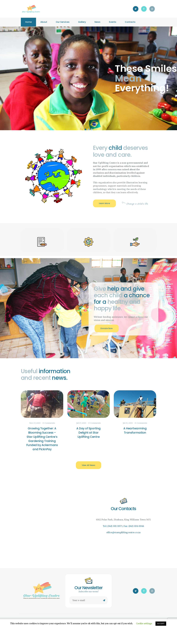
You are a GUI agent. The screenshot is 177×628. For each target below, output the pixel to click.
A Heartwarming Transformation (135, 430)
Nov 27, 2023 (34, 423)
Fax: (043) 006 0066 (134, 526)
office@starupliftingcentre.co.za (123, 532)
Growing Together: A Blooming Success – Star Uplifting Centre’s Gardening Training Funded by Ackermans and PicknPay (42, 438)
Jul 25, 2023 (128, 423)
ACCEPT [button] (161, 623)
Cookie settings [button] (144, 623)
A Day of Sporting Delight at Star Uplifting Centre (88, 432)
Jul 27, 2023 (81, 423)
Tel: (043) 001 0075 (112, 526)
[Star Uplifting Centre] (54, 518)
